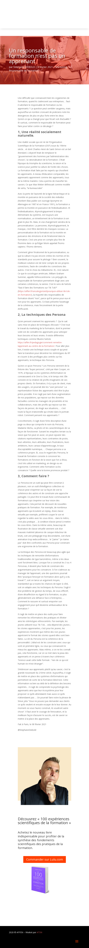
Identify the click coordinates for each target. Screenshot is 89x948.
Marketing (61, 67)
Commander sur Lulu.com (44, 859)
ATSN (39, 932)
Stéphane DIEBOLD (24, 67)
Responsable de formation (23, 70)
